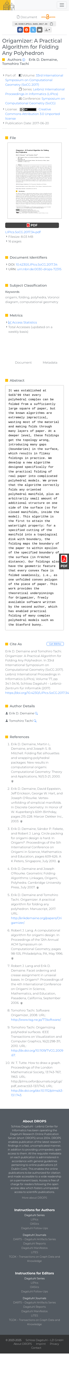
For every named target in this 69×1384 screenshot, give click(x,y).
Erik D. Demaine (43, 59)
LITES (34, 1252)
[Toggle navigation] (62, 5)
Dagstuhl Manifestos (34, 1248)
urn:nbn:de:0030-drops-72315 (39, 269)
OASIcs (34, 1223)
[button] (47, 30)
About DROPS (23, 1344)
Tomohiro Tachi (15, 63)
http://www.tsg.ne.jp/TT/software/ (35, 1019)
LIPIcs (34, 1219)
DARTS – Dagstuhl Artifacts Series (34, 1239)
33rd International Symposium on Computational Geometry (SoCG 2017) (34, 79)
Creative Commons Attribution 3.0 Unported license (32, 113)
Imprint (41, 1344)
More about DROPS (34, 1197)
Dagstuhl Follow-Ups (34, 1228)
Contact (36, 1347)
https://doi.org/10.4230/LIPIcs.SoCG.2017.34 (37, 693)
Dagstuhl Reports (34, 1243)
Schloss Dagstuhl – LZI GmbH (44, 1340)
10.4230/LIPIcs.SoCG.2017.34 (37, 264)
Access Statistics (22, 322)
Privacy (54, 1344)
